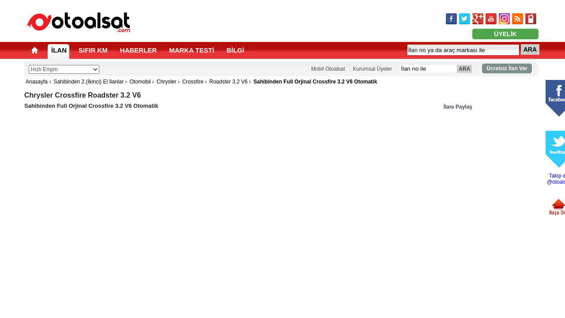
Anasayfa (37, 82)
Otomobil (140, 82)
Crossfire (192, 82)
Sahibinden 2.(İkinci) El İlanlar (88, 82)
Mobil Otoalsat (328, 69)
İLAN (59, 50)
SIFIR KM (93, 50)
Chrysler (167, 82)
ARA (530, 49)
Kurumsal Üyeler (372, 69)
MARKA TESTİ (191, 50)
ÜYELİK (505, 34)
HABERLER (138, 50)
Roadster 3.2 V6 (228, 82)
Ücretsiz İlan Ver (506, 68)
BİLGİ (235, 50)
